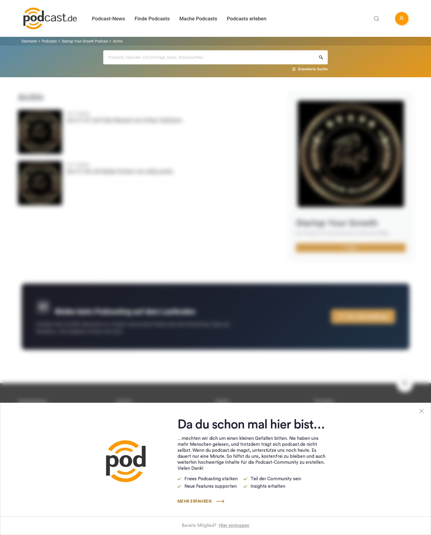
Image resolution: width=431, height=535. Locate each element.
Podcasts (49, 41)
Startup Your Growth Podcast (85, 41)
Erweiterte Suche (313, 69)
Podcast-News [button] (108, 19)
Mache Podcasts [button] (198, 19)
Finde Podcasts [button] (152, 19)
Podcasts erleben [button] (246, 19)
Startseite (29, 41)
